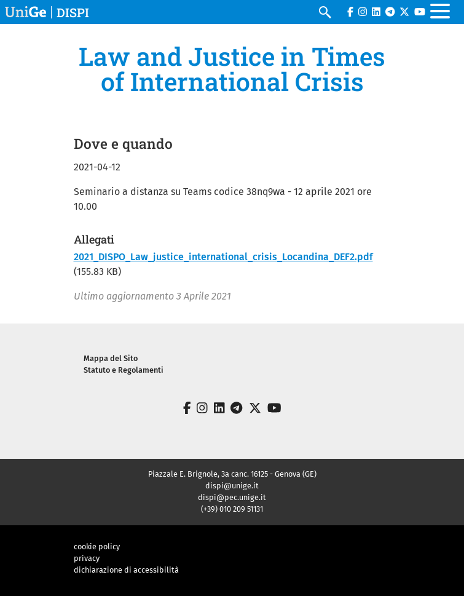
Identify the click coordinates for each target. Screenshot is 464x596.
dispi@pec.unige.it (232, 497)
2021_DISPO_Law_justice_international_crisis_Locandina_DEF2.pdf (223, 257)
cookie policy (97, 546)
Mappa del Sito (111, 358)
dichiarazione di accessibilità (126, 569)
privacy (87, 558)
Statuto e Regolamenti (123, 370)
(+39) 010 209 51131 (232, 509)
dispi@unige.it (232, 485)
